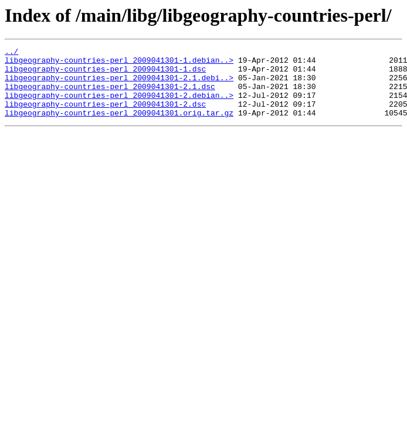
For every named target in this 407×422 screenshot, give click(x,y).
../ (11, 52)
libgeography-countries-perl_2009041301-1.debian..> (119, 63)
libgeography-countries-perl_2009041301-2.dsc (105, 116)
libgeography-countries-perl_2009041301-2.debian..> (119, 105)
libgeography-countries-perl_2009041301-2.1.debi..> (119, 84)
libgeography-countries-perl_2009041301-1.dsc (105, 74)
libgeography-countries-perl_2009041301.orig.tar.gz (119, 126)
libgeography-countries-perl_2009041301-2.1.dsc (110, 95)
